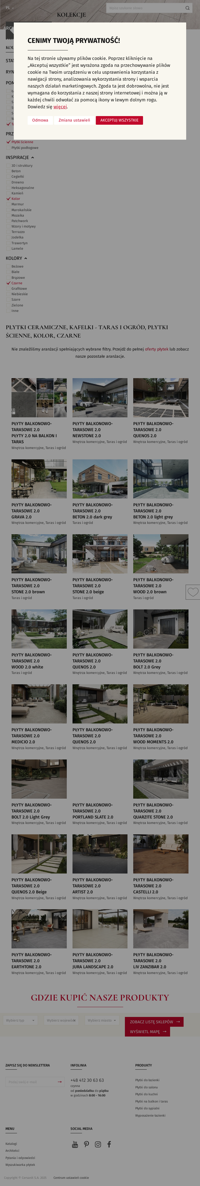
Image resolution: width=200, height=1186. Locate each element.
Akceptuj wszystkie (119, 120)
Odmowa (40, 120)
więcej (60, 107)
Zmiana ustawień (74, 120)
